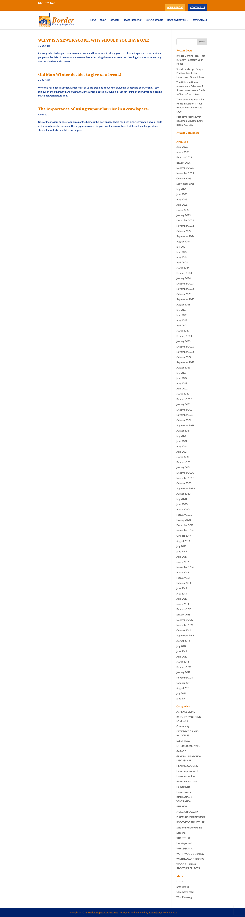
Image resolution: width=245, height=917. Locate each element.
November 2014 (185, 567)
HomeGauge (155, 912)
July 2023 (181, 309)
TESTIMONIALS (200, 20)
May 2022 (181, 383)
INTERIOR (181, 806)
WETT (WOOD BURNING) (190, 853)
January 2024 (183, 278)
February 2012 (183, 667)
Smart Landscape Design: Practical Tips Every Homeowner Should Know (190, 73)
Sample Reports (154, 20)
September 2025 (185, 183)
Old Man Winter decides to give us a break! (80, 75)
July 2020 (181, 499)
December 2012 (184, 619)
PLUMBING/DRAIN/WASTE (190, 817)
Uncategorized (184, 843)
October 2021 (183, 420)
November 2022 (185, 351)
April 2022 (182, 388)
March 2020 (183, 509)
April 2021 (181, 451)
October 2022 (183, 357)
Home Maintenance (186, 781)
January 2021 (183, 467)
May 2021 (181, 446)
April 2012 (181, 656)
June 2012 (181, 651)
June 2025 (181, 194)
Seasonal (181, 832)
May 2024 (181, 257)
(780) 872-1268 (46, 3)
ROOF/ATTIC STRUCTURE (190, 822)
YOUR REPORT (175, 7)
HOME (93, 20)
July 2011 (181, 693)
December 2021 (184, 409)
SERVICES (115, 20)
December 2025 (185, 167)
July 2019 (181, 546)
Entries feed (182, 886)
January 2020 (183, 519)
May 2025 (181, 199)
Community (182, 726)
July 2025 (181, 189)
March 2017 (182, 562)
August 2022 (183, 367)
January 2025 (183, 215)
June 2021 (181, 441)
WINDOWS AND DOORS (190, 859)
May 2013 (181, 593)
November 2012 (184, 625)
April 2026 (182, 146)
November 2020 (185, 478)
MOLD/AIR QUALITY (187, 811)
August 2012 (183, 640)
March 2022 (182, 393)
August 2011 (182, 688)
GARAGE (181, 751)
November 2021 (184, 414)
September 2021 (185, 425)
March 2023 (182, 330)
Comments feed (185, 891)
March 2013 (182, 604)
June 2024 (182, 252)
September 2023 (185, 299)
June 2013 (181, 588)
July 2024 (181, 246)
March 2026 (182, 152)
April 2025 (182, 204)
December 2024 (185, 220)
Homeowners (183, 792)
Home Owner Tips (176, 20)
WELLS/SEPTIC (184, 848)
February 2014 (184, 577)
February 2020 (184, 514)
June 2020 (182, 504)
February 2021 (183, 462)
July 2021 (181, 435)
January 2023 (183, 341)
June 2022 (181, 378)
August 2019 (183, 541)
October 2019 (183, 535)
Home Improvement (187, 771)
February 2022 (184, 399)
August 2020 (183, 493)
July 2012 (181, 646)
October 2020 (184, 483)
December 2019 (184, 525)
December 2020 (185, 472)
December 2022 (185, 346)
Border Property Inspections (103, 912)
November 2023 (185, 288)
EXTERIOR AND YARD (188, 745)
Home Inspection (185, 776)
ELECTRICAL (183, 740)
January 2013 (183, 614)
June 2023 (181, 315)
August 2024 (183, 241)
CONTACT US (197, 7)
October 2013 (183, 583)
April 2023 (182, 325)
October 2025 (183, 178)
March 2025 (182, 209)
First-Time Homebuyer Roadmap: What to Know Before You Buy (189, 120)
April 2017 (181, 556)
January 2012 (183, 672)
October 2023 (183, 294)
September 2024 (185, 236)
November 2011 (184, 677)
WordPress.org (184, 897)
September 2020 (185, 488)
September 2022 (185, 362)
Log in (179, 881)
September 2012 (185, 635)
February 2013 (184, 609)
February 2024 (184, 273)
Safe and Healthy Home (189, 827)
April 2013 (181, 598)
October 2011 (183, 682)
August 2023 (183, 304)
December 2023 (185, 283)
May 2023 (181, 320)
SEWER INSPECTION (133, 20)
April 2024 (182, 262)
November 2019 (185, 530)
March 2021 (182, 456)
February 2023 (184, 336)
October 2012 (183, 630)
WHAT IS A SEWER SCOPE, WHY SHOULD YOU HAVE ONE (93, 40)
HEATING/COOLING (187, 765)
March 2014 (182, 572)
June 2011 (181, 698)
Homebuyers (183, 786)
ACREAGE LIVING (185, 711)
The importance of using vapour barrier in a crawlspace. (93, 109)
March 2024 (182, 267)
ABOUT (103, 20)
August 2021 (183, 430)
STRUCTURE (183, 838)
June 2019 (181, 551)
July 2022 (181, 372)
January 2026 (183, 162)
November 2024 (185, 225)
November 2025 (185, 173)
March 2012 (182, 661)
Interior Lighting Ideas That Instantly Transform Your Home (190, 59)
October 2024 (183, 231)
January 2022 (183, 404)
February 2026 (184, 157)
